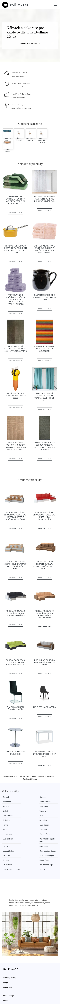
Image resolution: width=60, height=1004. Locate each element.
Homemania (27, 820)
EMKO (5, 806)
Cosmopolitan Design (47, 833)
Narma (5, 816)
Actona (44, 849)
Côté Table (7, 832)
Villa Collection (8, 802)
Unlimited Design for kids (30, 826)
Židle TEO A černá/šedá (44, 707)
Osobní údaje (8, 978)
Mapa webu (7, 970)
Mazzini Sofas (27, 832)
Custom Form (8, 825)
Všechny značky (9, 960)
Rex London (27, 844)
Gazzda (25, 797)
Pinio (5, 811)
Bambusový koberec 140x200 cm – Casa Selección (44, 349)
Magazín (6, 965)
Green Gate (7, 844)
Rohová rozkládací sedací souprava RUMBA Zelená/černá (15, 662)
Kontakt (6, 988)
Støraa (44, 816)
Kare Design (27, 816)
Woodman (46, 797)
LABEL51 (45, 825)
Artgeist (45, 840)
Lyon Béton (46, 802)
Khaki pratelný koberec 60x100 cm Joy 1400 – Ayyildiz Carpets (15, 349)
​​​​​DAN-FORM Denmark (7, 850)
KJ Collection (47, 806)
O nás (5, 983)
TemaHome (26, 806)
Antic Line (26, 811)
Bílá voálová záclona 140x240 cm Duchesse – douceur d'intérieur (44, 199)
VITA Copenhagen (29, 840)
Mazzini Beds (47, 820)
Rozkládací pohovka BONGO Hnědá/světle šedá (44, 662)
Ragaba (25, 802)
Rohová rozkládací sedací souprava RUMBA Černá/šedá (15, 613)
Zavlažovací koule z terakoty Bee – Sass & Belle (15, 396)
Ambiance (7, 820)
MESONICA (7, 840)
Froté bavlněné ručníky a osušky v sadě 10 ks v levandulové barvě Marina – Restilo (15, 299)
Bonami (6, 797)
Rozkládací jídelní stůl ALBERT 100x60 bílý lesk (44, 754)
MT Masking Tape (49, 844)
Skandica (45, 811)
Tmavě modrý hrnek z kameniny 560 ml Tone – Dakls (44, 297)
